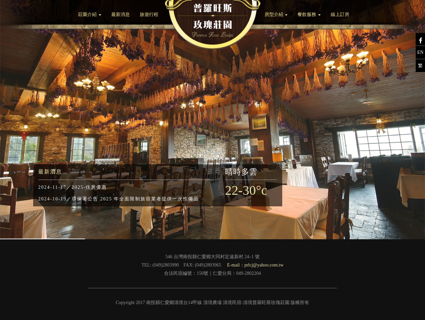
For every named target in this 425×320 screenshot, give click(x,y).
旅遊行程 (149, 13)
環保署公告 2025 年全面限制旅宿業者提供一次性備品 (118, 199)
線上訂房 (340, 13)
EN (420, 51)
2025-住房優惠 (72, 188)
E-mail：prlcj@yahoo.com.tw (255, 265)
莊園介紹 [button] (89, 13)
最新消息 (120, 13)
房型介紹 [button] (276, 13)
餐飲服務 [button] (309, 13)
